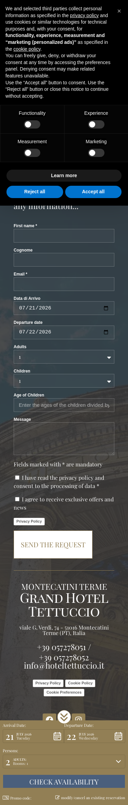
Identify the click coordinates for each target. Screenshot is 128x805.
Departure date (28, 322)
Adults (20, 346)
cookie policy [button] (26, 49)
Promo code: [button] (17, 798)
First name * (25, 225)
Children (22, 371)
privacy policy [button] (84, 15)
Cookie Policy (80, 683)
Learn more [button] (64, 175)
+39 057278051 (61, 646)
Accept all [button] (93, 191)
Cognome (23, 250)
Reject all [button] (34, 191)
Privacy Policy (29, 521)
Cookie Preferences (64, 692)
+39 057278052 (64, 656)
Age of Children (29, 395)
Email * (20, 274)
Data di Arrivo (27, 298)
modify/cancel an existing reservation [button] (90, 797)
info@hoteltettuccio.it (64, 665)
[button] (64, 717)
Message (22, 419)
